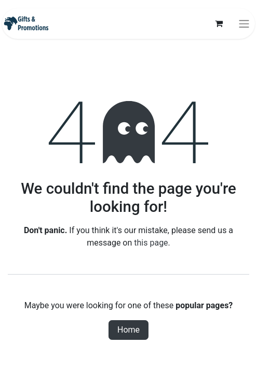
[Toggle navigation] (244, 23)
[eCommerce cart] (218, 23)
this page (151, 243)
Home (128, 330)
